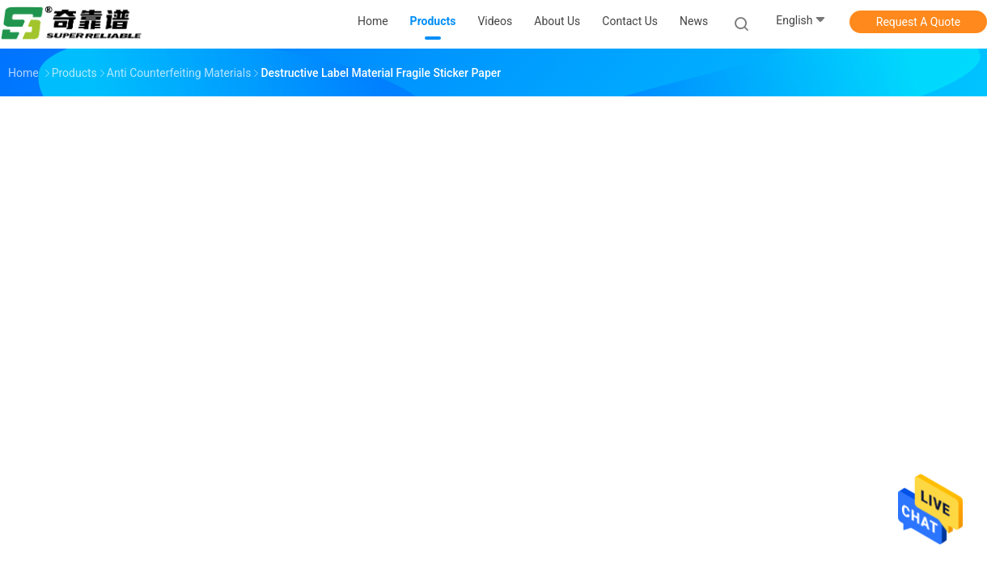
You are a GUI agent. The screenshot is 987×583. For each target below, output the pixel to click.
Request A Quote (918, 21)
